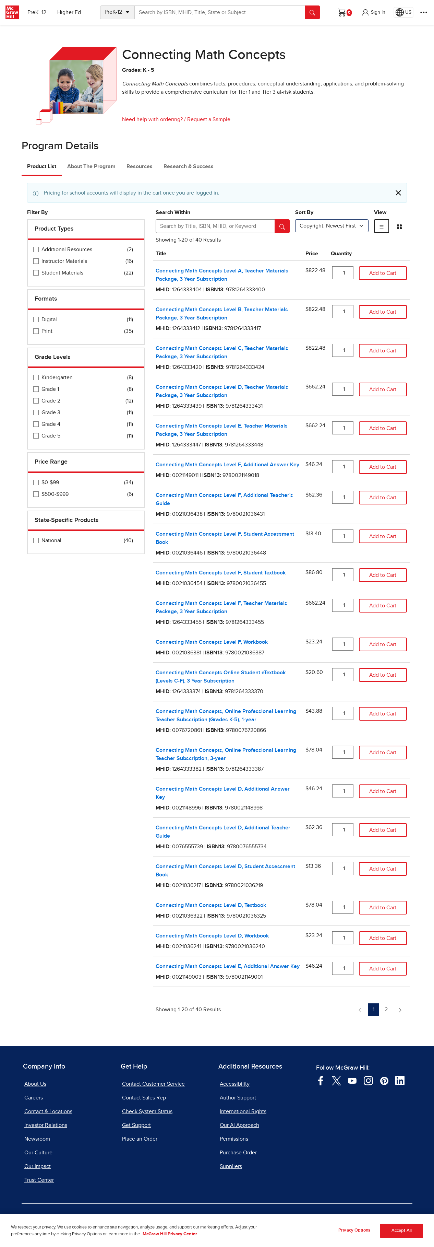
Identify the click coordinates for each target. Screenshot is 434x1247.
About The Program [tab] (91, 166)
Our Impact (37, 1166)
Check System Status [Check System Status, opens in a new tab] (147, 1111)
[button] (373, 12)
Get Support (136, 1125)
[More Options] (424, 12)
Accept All (401, 1239)
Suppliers (231, 1166)
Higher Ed (69, 12)
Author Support (238, 1097)
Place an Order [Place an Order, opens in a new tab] (139, 1139)
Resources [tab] (139, 166)
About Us (35, 1084)
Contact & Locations (48, 1111)
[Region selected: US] (403, 12)
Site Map (337, 1219)
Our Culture (38, 1152)
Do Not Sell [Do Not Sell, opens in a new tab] (191, 1219)
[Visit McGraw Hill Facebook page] (320, 1080)
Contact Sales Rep (144, 1097)
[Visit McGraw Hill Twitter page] (336, 1080)
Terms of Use (102, 1219)
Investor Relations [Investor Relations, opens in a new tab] (45, 1125)
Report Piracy (298, 1219)
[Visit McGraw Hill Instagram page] (368, 1080)
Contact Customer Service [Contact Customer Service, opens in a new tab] (153, 1084)
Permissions (234, 1139)
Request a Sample (208, 119)
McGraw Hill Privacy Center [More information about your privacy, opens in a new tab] (170, 1242)
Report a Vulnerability (243, 1219)
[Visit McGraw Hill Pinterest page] (384, 1080)
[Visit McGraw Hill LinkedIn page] (400, 1080)
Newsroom (37, 1139)
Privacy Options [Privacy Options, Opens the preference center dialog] (354, 1239)
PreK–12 (36, 12)
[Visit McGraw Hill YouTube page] (352, 1080)
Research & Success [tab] (189, 166)
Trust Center (39, 1180)
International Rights (243, 1111)
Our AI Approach (239, 1125)
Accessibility (235, 1084)
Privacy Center (147, 1219)
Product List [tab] (41, 166)
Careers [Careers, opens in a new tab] (33, 1097)
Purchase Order (238, 1152)
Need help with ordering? (152, 119)
